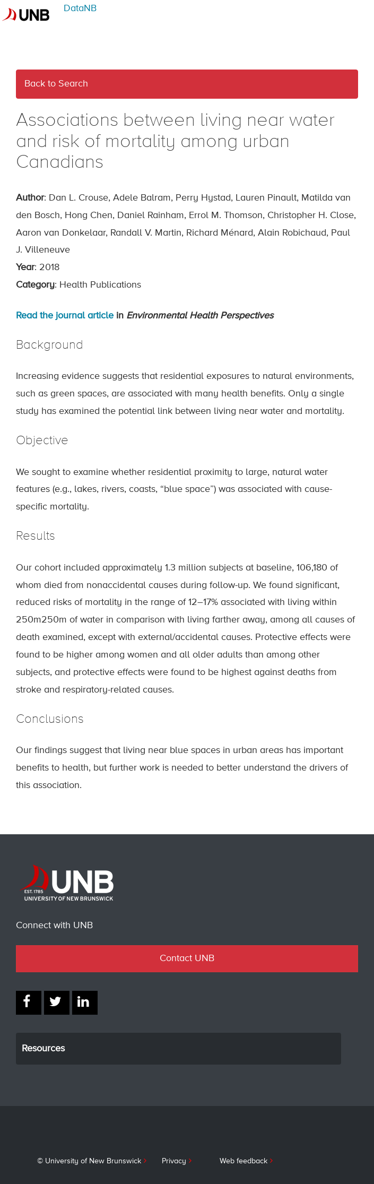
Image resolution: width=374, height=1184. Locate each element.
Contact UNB (187, 958)
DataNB (80, 8)
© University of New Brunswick (89, 1161)
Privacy (174, 1161)
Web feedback (243, 1161)
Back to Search (56, 84)
